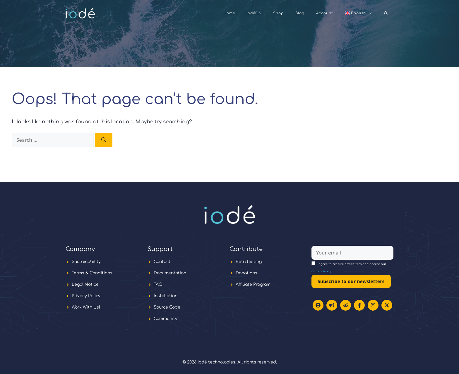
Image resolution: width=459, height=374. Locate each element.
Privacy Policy (86, 296)
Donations (246, 273)
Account (324, 13)
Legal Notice (85, 284)
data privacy (321, 271)
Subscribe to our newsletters (351, 281)
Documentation (170, 273)
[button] (385, 13)
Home (229, 13)
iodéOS (253, 13)
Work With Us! (86, 307)
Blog (299, 13)
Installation (165, 296)
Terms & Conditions (92, 273)
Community (165, 318)
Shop (278, 13)
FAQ (158, 284)
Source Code (167, 307)
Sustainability (86, 261)
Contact (162, 261)
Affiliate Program (253, 284)
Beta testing (249, 261)
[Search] (103, 140)
